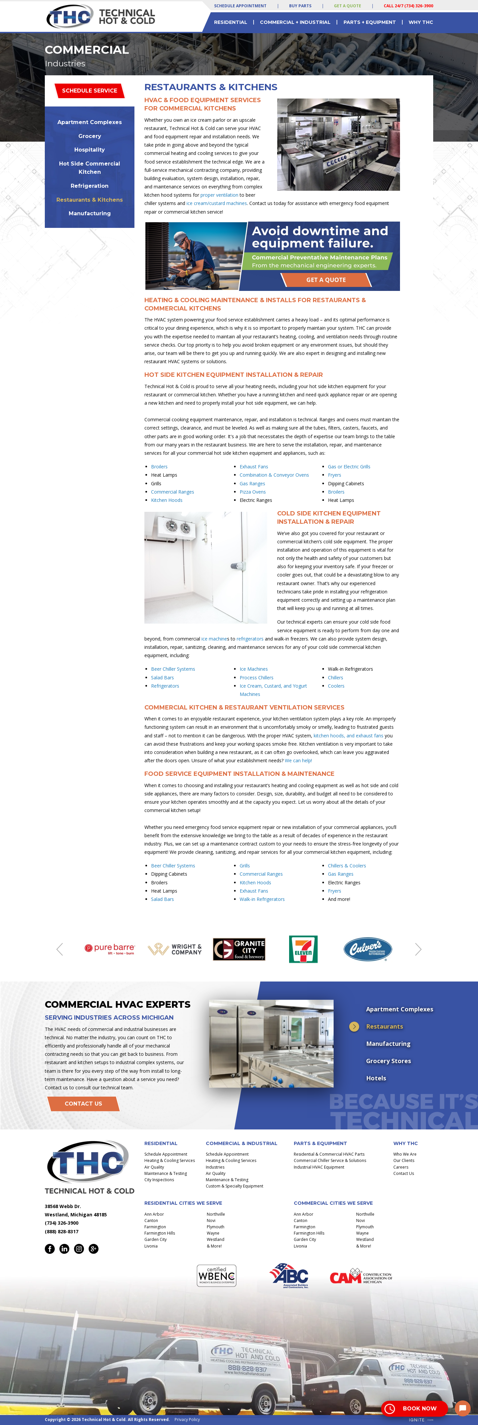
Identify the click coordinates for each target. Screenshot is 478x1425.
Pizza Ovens (253, 492)
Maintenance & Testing (165, 1173)
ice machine (214, 639)
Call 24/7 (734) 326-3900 (408, 6)
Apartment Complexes (89, 122)
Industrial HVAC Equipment (319, 1167)
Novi (211, 1220)
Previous (59, 949)
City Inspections (159, 1180)
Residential (230, 22)
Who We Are (405, 1154)
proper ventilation (219, 195)
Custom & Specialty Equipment (234, 1186)
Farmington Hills (159, 1233)
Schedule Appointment (240, 6)
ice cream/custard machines (217, 203)
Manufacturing (90, 213)
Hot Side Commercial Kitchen (89, 168)
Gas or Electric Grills (349, 466)
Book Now (420, 1408)
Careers (400, 1167)
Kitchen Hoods (167, 500)
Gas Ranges (252, 483)
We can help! (298, 760)
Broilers (159, 466)
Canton (151, 1220)
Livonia (151, 1246)
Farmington (155, 1227)
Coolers (336, 686)
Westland (215, 1239)
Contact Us (83, 1104)
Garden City (155, 1239)
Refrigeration (90, 186)
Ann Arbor (154, 1214)
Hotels (376, 1078)
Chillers (335, 677)
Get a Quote (347, 6)
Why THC (421, 22)
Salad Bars (162, 677)
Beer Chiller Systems (173, 669)
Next (418, 949)
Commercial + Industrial (295, 22)
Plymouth (215, 1227)
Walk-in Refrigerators (262, 899)
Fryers (334, 475)
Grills (245, 865)
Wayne (213, 1233)
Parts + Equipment (370, 22)
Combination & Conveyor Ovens (274, 475)
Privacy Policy (187, 1419)
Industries (215, 1167)
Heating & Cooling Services (169, 1160)
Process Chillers (257, 677)
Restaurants (384, 1026)
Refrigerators (165, 686)
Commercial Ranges (172, 492)
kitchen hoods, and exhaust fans (348, 735)
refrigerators (250, 639)
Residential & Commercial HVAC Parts (329, 1154)
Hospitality (89, 150)
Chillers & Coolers (347, 865)
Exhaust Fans (254, 466)
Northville (216, 1214)
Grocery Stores (388, 1061)
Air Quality (154, 1167)
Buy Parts (300, 6)
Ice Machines (254, 669)
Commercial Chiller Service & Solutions (330, 1160)
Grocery (89, 136)
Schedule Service (89, 91)
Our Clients (403, 1160)
